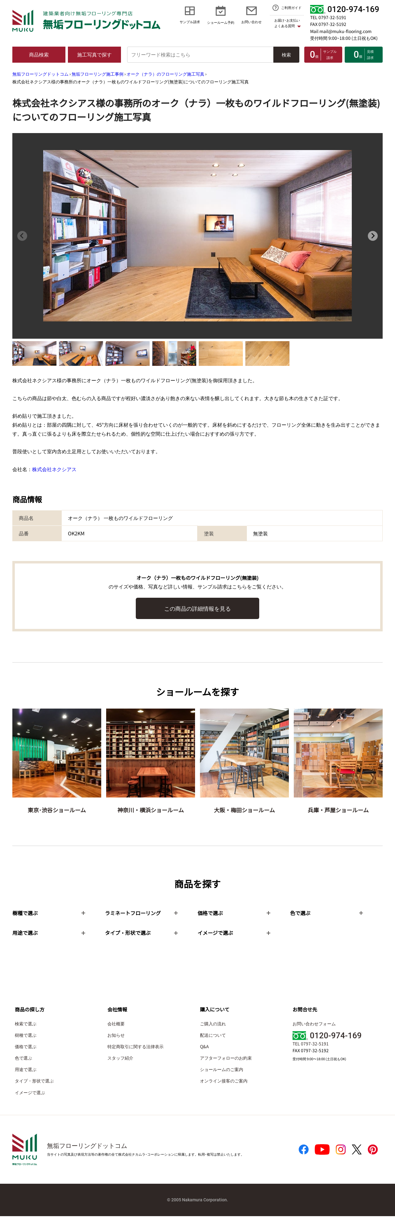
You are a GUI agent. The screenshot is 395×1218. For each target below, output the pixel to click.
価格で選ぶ (25, 1048)
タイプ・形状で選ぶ (34, 1082)
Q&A (204, 1048)
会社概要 (116, 1025)
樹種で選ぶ (25, 1036)
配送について (213, 1036)
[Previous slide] (22, 236)
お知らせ (116, 1036)
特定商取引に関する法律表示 (135, 1048)
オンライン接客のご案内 (223, 1082)
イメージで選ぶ (30, 1094)
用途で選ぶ (25, 1071)
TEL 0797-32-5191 (328, 17)
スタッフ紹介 (120, 1060)
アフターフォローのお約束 (226, 1060)
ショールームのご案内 (221, 1071)
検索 (286, 54)
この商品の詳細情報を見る (197, 608)
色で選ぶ (23, 1060)
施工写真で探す (94, 54)
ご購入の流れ (213, 1025)
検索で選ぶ (25, 1025)
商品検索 (39, 54)
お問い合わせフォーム (314, 1025)
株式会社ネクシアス (54, 469)
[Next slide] (373, 236)
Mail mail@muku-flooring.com (341, 31)
